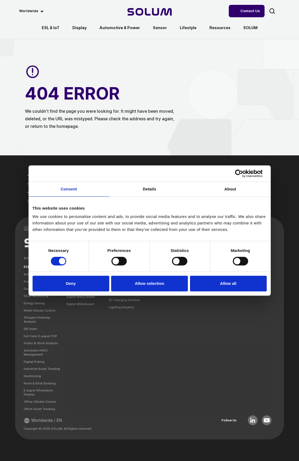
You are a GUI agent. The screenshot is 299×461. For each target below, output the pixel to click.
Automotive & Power (120, 27)
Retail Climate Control (39, 310)
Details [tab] (149, 189)
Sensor (160, 27)
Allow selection (149, 283)
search (272, 11)
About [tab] (230, 189)
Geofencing (32, 376)
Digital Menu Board (80, 297)
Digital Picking (34, 362)
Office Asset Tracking (39, 409)
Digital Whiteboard (80, 304)
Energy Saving (34, 303)
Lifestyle (188, 27)
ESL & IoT (50, 27)
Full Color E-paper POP (40, 336)
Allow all (228, 283)
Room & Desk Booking (40, 383)
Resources (219, 27)
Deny (71, 283)
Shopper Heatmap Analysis (37, 319)
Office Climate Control (40, 402)
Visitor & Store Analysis (41, 343)
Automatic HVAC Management (36, 352)
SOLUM (250, 27)
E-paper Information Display (38, 392)
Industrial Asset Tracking (42, 369)
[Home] (149, 12)
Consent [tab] (69, 189)
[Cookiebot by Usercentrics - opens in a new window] (243, 173)
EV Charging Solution (124, 300)
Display (79, 27)
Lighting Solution (121, 307)
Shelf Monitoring (36, 296)
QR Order (30, 329)
